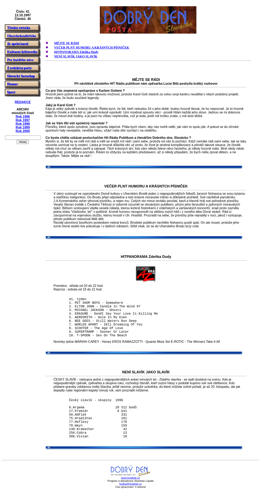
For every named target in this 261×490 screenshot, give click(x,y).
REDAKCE (23, 102)
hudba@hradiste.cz (130, 483)
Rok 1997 (23, 120)
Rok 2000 (23, 131)
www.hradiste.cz (130, 477)
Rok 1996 (23, 116)
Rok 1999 (23, 127)
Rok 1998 (23, 124)
